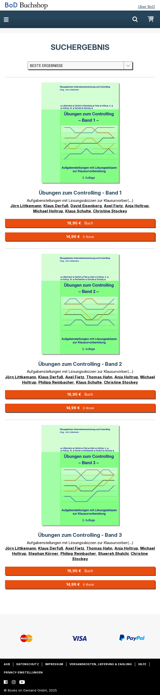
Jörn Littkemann (25, 205)
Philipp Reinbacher (56, 382)
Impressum (54, 664)
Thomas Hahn (99, 377)
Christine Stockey (110, 211)
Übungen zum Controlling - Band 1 (80, 193)
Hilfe (142, 664)
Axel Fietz (113, 205)
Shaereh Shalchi (113, 553)
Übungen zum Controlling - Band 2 (80, 364)
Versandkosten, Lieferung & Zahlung (100, 664)
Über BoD (146, 6)
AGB (7, 664)
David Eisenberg (86, 205)
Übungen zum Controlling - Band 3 (80, 535)
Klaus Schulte (78, 211)
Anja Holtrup (137, 205)
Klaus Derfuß (55, 205)
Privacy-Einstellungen (23, 672)
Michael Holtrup (48, 211)
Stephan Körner (43, 553)
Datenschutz (27, 664)
